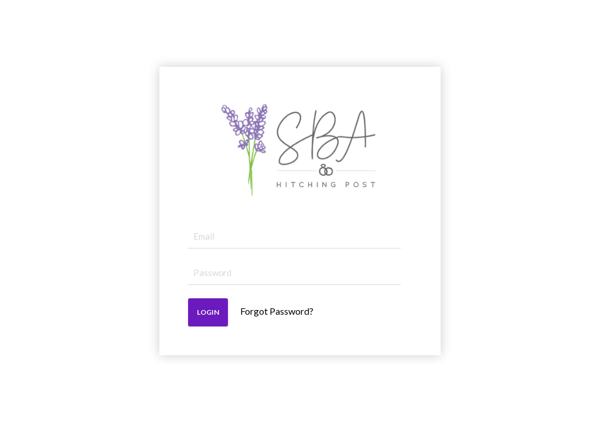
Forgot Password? (276, 310)
